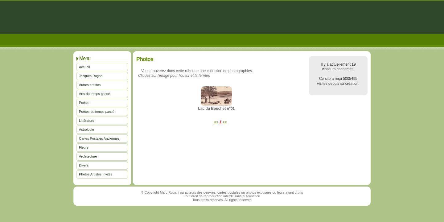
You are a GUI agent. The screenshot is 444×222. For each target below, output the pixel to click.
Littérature (86, 120)
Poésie (84, 103)
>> (225, 122)
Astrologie (86, 129)
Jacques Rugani (91, 76)
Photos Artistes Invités (95, 174)
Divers (83, 165)
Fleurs (83, 147)
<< (216, 122)
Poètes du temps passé (96, 111)
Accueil (84, 67)
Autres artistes (90, 85)
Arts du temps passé (94, 94)
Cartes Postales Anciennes (99, 138)
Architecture (88, 156)
